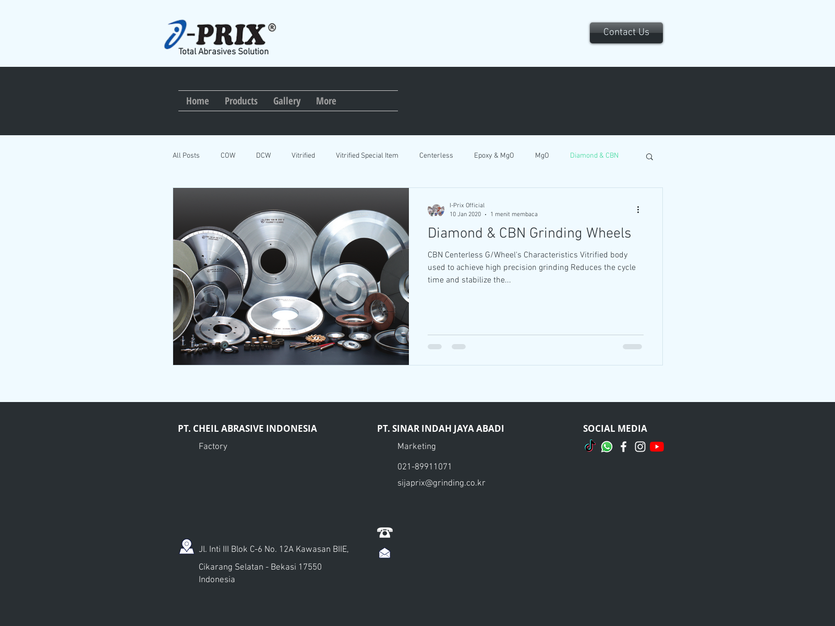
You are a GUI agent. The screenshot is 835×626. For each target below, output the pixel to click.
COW (228, 155)
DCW (263, 155)
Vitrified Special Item (367, 155)
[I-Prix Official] (623, 447)
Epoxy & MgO (494, 155)
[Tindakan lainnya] (642, 209)
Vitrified (303, 155)
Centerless (436, 155)
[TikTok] (590, 447)
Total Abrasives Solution (223, 52)
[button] (650, 157)
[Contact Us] (626, 32)
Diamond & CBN (594, 155)
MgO (542, 155)
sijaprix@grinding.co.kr (441, 483)
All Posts (186, 155)
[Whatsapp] (607, 447)
